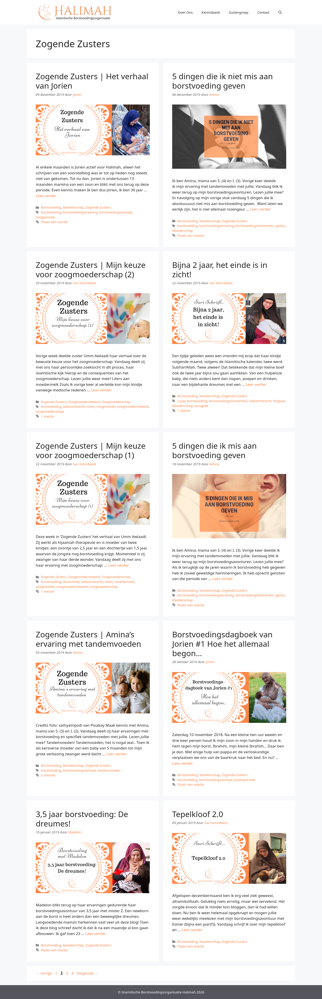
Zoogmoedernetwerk (84, 402)
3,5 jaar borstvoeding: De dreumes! (82, 819)
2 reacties (48, 775)
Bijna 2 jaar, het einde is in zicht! (219, 270)
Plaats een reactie (54, 222)
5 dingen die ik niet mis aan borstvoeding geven (222, 81)
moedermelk (124, 582)
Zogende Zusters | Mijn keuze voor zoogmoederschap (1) (91, 450)
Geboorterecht (74, 406)
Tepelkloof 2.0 (197, 814)
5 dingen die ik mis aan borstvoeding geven (214, 450)
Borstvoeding (51, 207)
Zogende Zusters (98, 207)
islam (91, 406)
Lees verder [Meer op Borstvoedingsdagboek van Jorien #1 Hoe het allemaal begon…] (182, 763)
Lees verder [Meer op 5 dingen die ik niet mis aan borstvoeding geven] (260, 209)
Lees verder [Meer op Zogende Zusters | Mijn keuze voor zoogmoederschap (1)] (118, 565)
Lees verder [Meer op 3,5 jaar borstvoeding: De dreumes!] (95, 933)
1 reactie (47, 416)
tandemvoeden (109, 770)
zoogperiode (45, 217)
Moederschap (73, 207)
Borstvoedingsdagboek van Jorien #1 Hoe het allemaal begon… (222, 643)
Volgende (87, 973)
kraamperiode (244, 780)
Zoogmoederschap (116, 402)
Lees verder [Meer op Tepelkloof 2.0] (192, 929)
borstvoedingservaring (80, 212)
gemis (280, 226)
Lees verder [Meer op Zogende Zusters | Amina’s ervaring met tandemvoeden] (116, 753)
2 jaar (181, 401)
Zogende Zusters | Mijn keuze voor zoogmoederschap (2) (91, 270)
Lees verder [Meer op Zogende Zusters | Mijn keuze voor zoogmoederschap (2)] (101, 390)
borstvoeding (51, 212)
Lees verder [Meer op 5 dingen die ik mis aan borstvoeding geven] (222, 578)
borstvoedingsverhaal (115, 212)
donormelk (71, 582)
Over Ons (185, 12)
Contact (263, 12)
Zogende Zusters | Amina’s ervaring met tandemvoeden (88, 639)
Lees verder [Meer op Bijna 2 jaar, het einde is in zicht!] (256, 384)
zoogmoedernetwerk (133, 406)
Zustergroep (238, 12)
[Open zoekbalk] (280, 12)
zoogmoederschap (50, 411)
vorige (44, 973)
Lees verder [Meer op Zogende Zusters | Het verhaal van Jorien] (46, 195)
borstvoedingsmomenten (254, 226)
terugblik (201, 406)
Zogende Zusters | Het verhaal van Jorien (92, 81)
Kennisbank (211, 12)
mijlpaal (279, 401)
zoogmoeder (105, 406)
